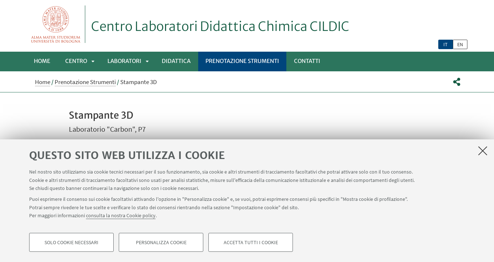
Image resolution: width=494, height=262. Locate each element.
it (445, 44)
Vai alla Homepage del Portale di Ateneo (56, 24)
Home (42, 60)
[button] (456, 82)
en (460, 44)
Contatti (307, 60)
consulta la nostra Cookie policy (121, 215)
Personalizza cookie (161, 242)
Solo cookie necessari (71, 242)
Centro (76, 60)
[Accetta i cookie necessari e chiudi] (483, 150)
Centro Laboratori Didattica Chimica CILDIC (220, 27)
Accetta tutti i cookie (251, 242)
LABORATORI (124, 60)
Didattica (176, 60)
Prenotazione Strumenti (242, 60)
